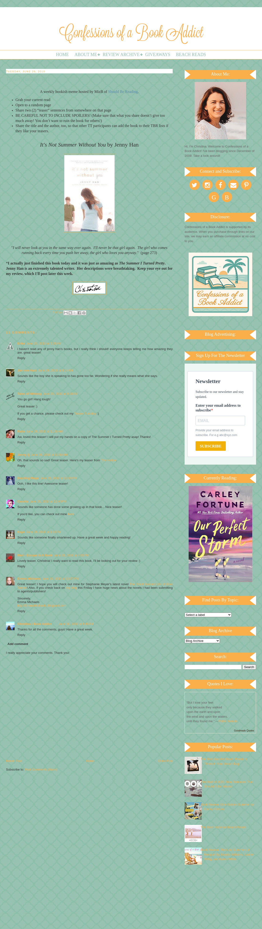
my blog (71, 587)
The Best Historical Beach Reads (223, 827)
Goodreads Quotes (244, 730)
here (71, 514)
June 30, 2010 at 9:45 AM (76, 624)
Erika (21, 343)
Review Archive (121, 54)
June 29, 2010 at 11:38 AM (44, 431)
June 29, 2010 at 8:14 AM (55, 370)
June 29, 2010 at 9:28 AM (60, 394)
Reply (21, 358)
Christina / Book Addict (34, 624)
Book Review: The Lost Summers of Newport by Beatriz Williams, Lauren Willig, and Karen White (227, 854)
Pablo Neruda (227, 721)
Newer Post (14, 761)
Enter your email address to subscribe (218, 407)
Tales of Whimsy (29, 394)
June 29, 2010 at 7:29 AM (43, 343)
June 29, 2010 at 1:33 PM (43, 532)
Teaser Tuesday (85, 413)
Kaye (21, 532)
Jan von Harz (27, 370)
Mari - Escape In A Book (34, 555)
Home (62, 54)
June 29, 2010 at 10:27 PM (60, 578)
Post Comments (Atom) (41, 769)
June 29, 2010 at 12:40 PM (48, 501)
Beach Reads (191, 54)
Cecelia (22, 501)
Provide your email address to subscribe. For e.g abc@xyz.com (216, 433)
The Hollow (108, 460)
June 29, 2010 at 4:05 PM (71, 555)
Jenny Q (23, 455)
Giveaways (157, 54)
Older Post (165, 761)
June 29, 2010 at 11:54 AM (49, 455)
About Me (86, 54)
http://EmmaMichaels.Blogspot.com (41, 605)
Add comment (18, 644)
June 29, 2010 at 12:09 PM (58, 478)
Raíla (21, 431)
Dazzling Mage (28, 478)
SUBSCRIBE (211, 446)
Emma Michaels (29, 578)
